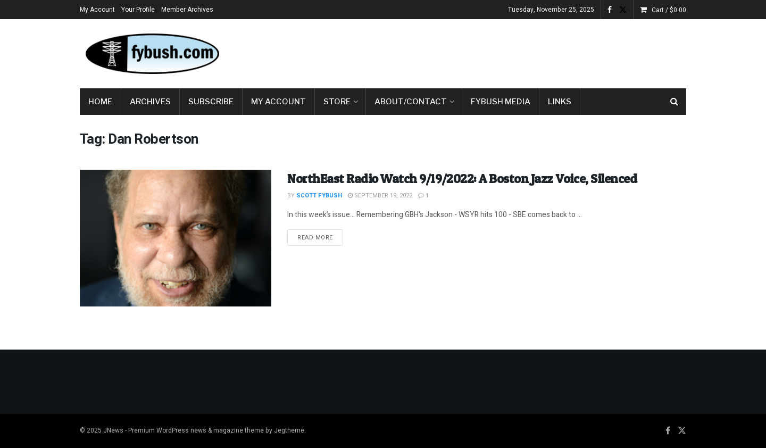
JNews (113, 430)
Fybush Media (500, 101)
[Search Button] (674, 101)
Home (100, 101)
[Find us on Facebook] (667, 431)
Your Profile (138, 9)
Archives (150, 101)
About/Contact (410, 101)
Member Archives (187, 9)
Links (559, 101)
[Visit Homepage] (151, 53)
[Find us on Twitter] (682, 431)
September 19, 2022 (380, 195)
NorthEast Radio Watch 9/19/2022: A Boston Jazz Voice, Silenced (462, 178)
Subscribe (211, 101)
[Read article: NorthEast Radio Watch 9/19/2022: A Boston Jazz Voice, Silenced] (175, 238)
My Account (97, 9)
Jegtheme (289, 430)
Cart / (669, 10)
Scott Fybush (319, 195)
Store (337, 101)
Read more (320, 237)
